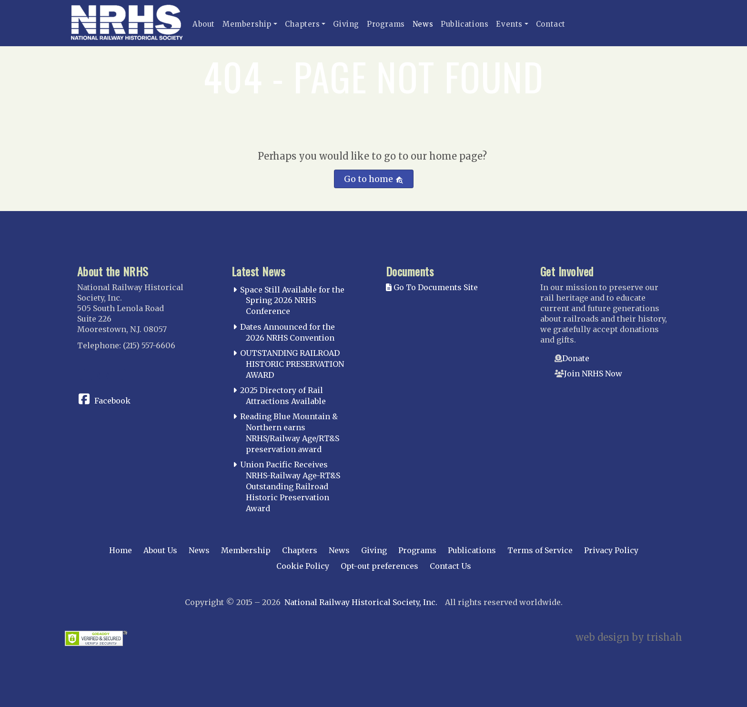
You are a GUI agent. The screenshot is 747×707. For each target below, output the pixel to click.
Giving (346, 24)
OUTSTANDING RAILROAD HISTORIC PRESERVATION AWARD (292, 364)
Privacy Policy (611, 550)
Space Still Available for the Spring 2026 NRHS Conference (292, 300)
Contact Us (450, 566)
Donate (575, 358)
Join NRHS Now (593, 373)
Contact (550, 24)
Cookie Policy (302, 566)
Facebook (112, 400)
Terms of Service (540, 550)
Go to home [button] (374, 178)
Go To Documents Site (432, 287)
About (203, 24)
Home (120, 550)
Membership (247, 24)
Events (509, 24)
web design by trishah (628, 637)
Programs (386, 24)
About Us (160, 550)
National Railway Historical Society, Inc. (360, 602)
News (423, 24)
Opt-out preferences (379, 566)
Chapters (302, 24)
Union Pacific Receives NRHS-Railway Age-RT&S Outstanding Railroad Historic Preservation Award (290, 486)
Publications (464, 24)
